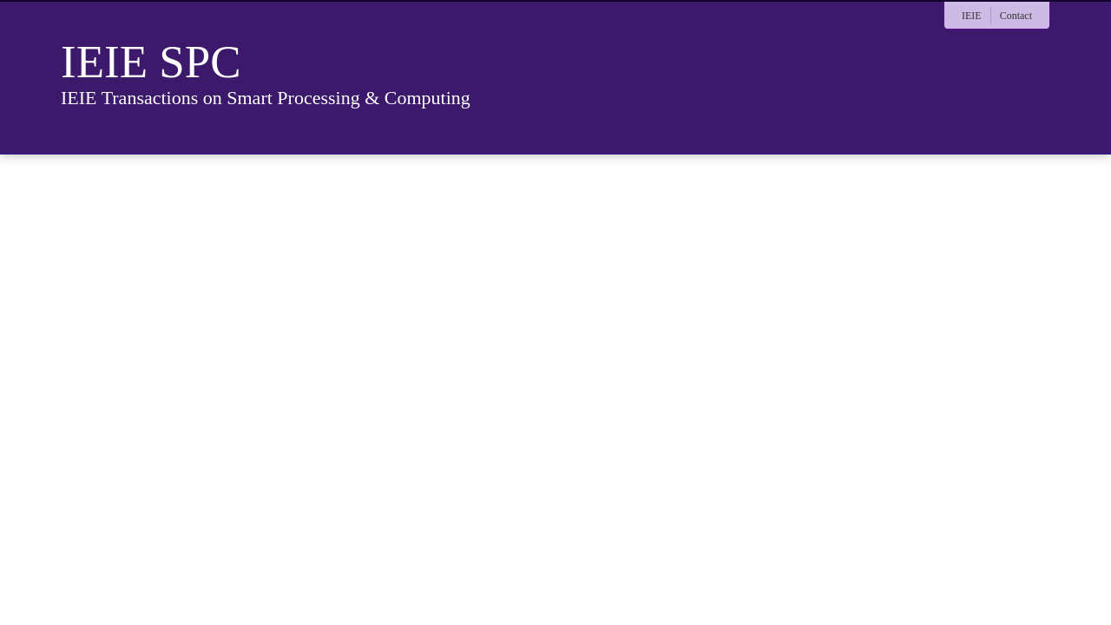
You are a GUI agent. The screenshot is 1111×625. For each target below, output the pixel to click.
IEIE (972, 16)
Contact (1016, 16)
